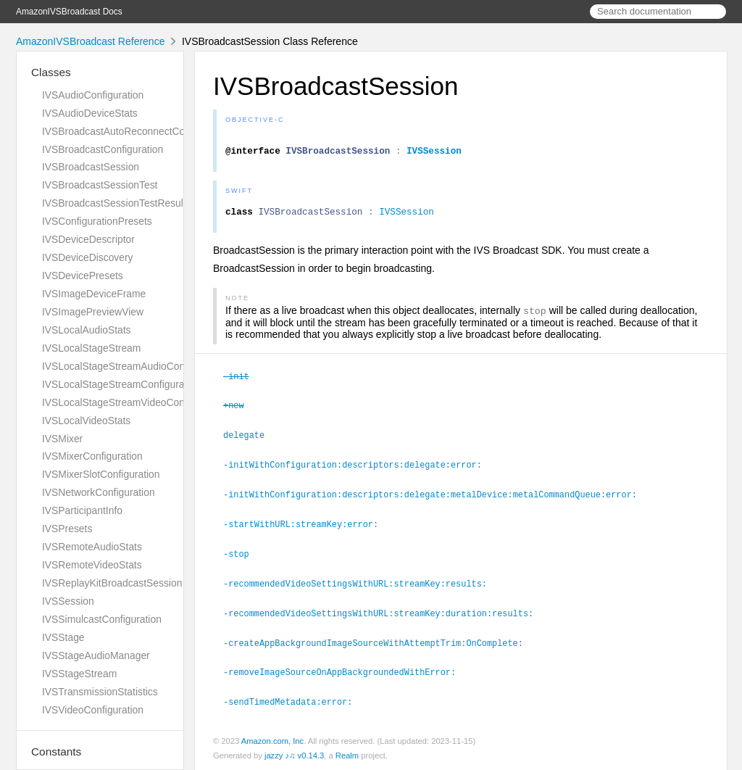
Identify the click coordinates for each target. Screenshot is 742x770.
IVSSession (68, 601)
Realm (347, 754)
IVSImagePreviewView (92, 312)
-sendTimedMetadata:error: (293, 700)
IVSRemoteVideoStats (92, 565)
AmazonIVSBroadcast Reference (90, 41)
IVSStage (63, 637)
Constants (56, 751)
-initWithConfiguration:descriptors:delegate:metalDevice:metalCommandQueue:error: (436, 498)
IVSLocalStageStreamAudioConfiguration (134, 366)
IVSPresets (67, 528)
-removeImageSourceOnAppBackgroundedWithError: (345, 671)
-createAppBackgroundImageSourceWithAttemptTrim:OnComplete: (379, 643)
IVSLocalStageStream (91, 348)
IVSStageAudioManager (96, 655)
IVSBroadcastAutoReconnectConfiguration (137, 131)
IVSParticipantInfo (82, 510)
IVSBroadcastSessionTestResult (114, 203)
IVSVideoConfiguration (92, 710)
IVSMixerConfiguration (92, 456)
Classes (51, 72)
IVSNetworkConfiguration (98, 492)
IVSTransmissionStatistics (100, 691)
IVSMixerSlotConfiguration (101, 474)
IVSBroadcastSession (90, 167)
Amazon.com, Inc (272, 739)
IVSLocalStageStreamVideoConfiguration (134, 402)
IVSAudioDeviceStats (90, 113)
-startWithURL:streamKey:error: (306, 527)
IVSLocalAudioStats (86, 330)
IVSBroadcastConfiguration (102, 149)
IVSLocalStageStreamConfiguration (121, 384)
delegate (249, 440)
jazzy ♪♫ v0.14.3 (294, 754)
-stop (242, 556)
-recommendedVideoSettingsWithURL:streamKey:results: (361, 585)
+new (239, 411)
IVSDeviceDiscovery (87, 257)
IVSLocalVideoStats (86, 420)
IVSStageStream (79, 673)
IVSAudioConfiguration (92, 95)
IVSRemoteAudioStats (92, 546)
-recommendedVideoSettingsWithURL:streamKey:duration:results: (384, 614)
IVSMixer (62, 438)
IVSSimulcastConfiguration (102, 619)
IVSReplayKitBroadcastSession (112, 583)
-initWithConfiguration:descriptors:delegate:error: (358, 469)
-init (242, 383)
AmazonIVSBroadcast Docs (69, 12)
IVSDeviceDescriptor (88, 239)
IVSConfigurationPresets (97, 221)
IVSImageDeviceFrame (94, 293)
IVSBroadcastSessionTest (99, 185)
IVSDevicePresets (82, 275)
